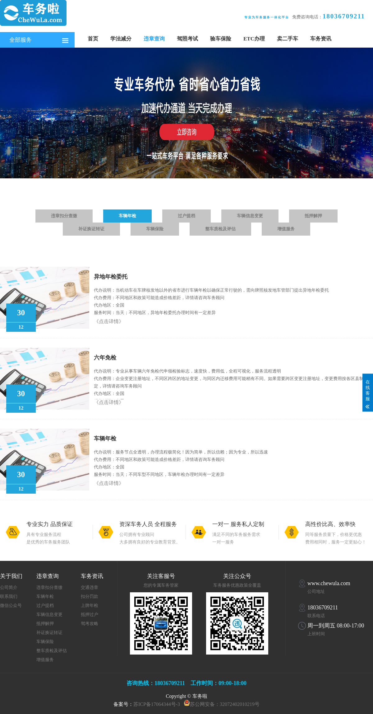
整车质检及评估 (220, 229)
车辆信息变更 (250, 216)
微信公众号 (11, 605)
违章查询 (154, 39)
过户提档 (186, 216)
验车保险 (220, 39)
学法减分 (120, 39)
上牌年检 (89, 605)
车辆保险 (154, 229)
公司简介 (8, 587)
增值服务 (286, 229)
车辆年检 (127, 216)
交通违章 (89, 587)
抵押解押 (313, 216)
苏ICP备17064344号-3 (156, 704)
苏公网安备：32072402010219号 (225, 704)
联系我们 (8, 596)
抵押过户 (89, 614)
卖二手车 (287, 39)
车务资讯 (320, 39)
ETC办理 (254, 39)
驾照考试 (187, 39)
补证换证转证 (91, 229)
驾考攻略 (89, 623)
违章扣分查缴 (64, 216)
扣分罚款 (89, 596)
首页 (93, 39)
